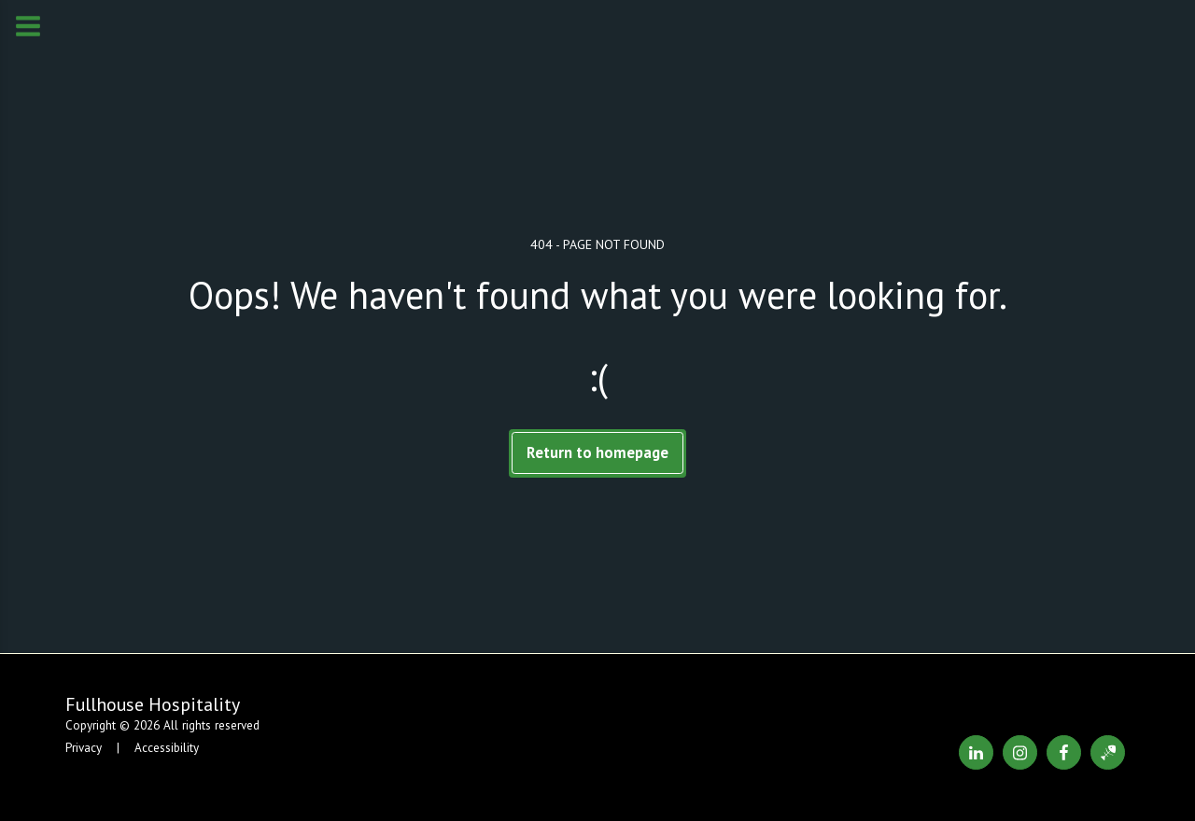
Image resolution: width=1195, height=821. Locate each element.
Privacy (83, 748)
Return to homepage (597, 452)
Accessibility (166, 748)
